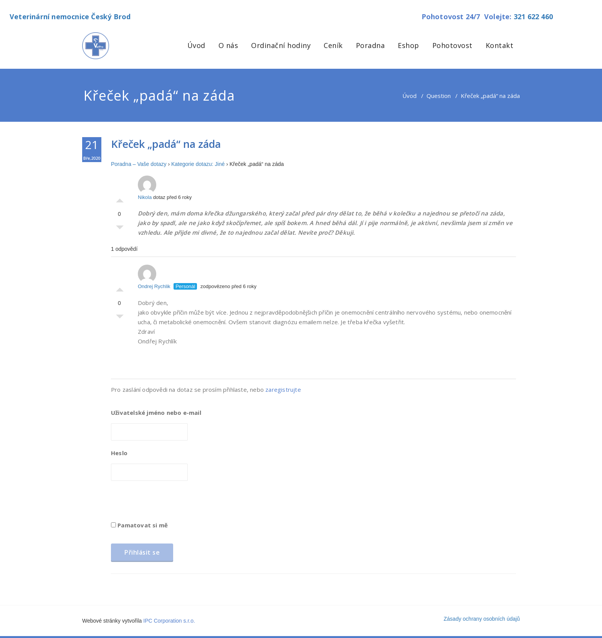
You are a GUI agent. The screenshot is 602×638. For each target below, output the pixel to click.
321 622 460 (533, 16)
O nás (228, 45)
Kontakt (500, 45)
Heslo (119, 453)
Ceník (333, 45)
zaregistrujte (283, 389)
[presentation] (169, 504)
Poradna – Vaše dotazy (139, 164)
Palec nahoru (120, 198)
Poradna (370, 45)
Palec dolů (120, 229)
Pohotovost (452, 45)
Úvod (196, 45)
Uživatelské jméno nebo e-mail (156, 412)
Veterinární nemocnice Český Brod (70, 16)
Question (439, 95)
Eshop (408, 45)
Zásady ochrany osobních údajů (482, 619)
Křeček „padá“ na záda (166, 144)
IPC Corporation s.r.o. (169, 621)
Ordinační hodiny (281, 45)
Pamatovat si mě (139, 525)
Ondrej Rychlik (154, 277)
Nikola (147, 188)
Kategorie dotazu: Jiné (198, 164)
